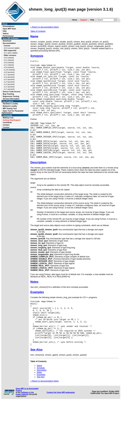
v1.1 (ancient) (9, 89)
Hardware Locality (10, 104)
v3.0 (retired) (9, 62)
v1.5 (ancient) (9, 79)
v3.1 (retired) (9, 60)
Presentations (9, 26)
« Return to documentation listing (44, 27)
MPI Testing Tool (10, 108)
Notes (34, 300)
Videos (6, 33)
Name (34, 36)
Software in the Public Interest (25, 422)
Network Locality (10, 106)
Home (74, 20)
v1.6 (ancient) (9, 77)
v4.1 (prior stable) (11, 53)
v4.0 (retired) (9, 58)
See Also (36, 378)
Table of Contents (37, 31)
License (6, 127)
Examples (37, 311)
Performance (8, 36)
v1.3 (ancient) (9, 84)
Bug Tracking (8, 94)
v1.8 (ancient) (9, 72)
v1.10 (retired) (9, 70)
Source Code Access (11, 91)
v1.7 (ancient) (9, 75)
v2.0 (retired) (9, 67)
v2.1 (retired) (9, 65)
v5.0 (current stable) (12, 48)
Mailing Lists (8, 118)
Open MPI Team (9, 29)
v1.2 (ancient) (9, 87)
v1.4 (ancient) (9, 82)
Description (38, 181)
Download (7, 41)
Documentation (9, 43)
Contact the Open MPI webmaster (61, 421)
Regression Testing (11, 96)
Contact (6, 125)
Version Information (11, 99)
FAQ (92, 20)
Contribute (7, 122)
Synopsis (36, 56)
